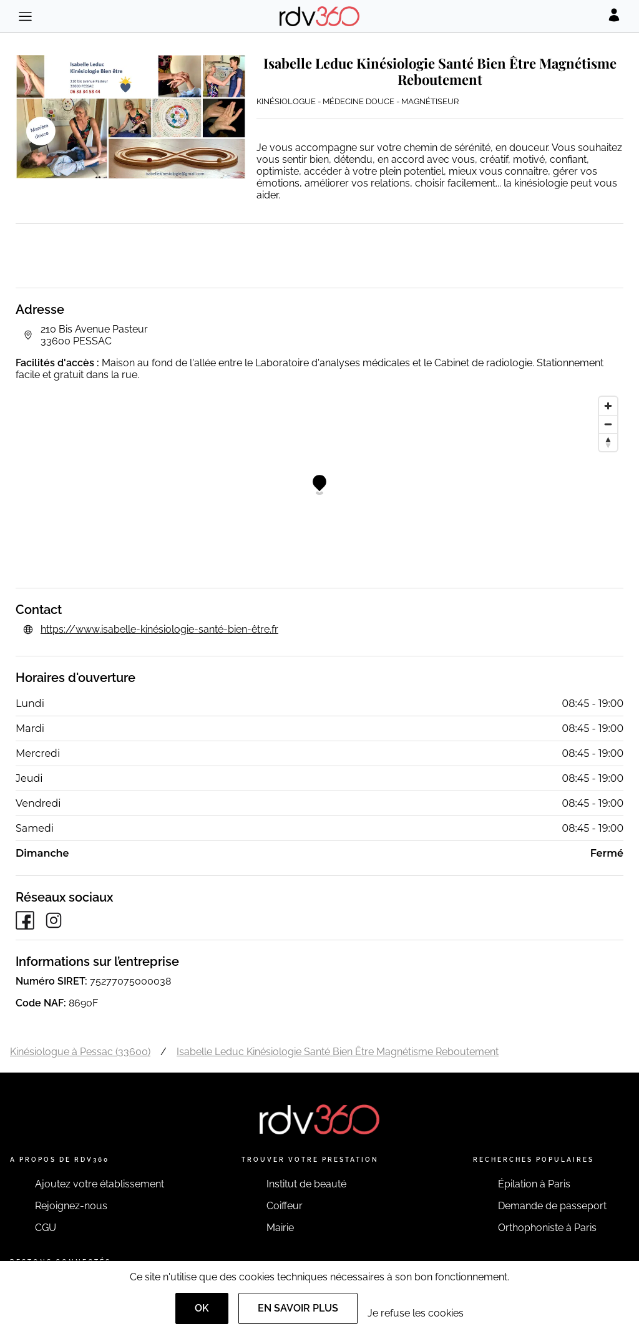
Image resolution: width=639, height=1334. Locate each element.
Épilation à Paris (534, 1184)
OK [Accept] (202, 1308)
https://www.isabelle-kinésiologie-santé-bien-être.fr (159, 629)
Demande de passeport (552, 1206)
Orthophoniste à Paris (547, 1228)
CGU (45, 1228)
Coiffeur (284, 1206)
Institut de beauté (306, 1184)
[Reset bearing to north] (608, 442)
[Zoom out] (608, 424)
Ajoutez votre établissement (99, 1184)
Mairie (280, 1228)
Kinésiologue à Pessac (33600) (80, 1052)
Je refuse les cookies (416, 1313)
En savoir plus (298, 1308)
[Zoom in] (608, 406)
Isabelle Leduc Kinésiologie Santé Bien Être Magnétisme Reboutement (338, 1052)
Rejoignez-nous (71, 1206)
